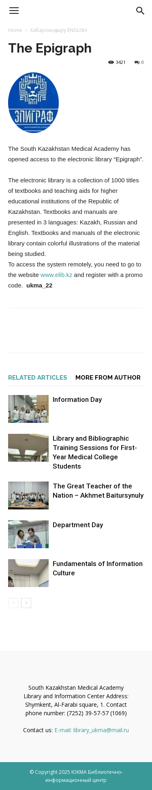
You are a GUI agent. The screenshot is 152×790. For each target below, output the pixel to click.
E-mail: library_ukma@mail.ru (91, 730)
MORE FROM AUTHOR (108, 377)
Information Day (77, 399)
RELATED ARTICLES (37, 377)
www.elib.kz (56, 274)
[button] (140, 11)
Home (15, 30)
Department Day (78, 525)
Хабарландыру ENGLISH (58, 30)
